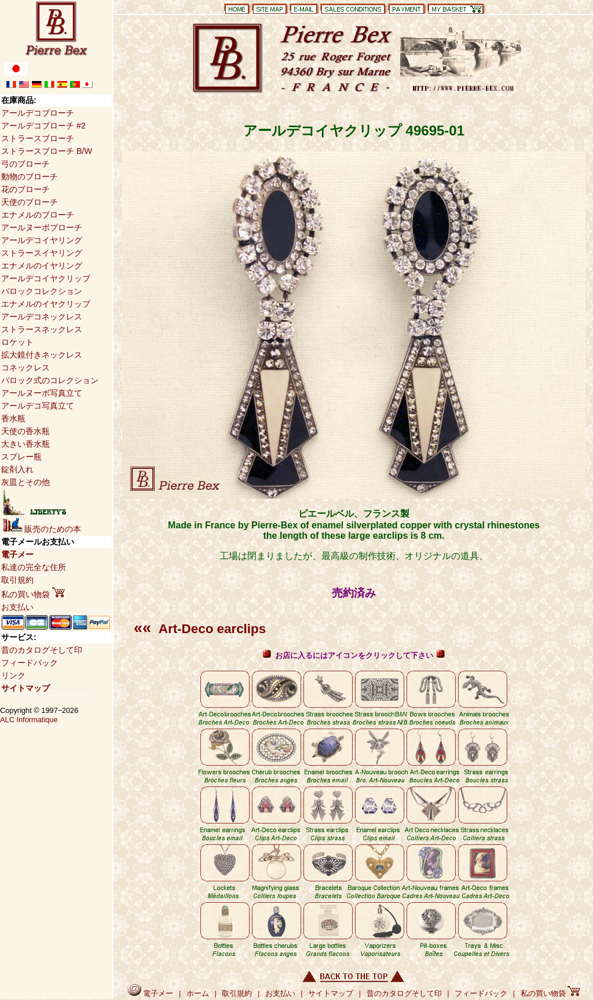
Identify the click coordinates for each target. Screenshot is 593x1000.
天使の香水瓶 (25, 431)
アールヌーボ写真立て (41, 393)
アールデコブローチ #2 (43, 125)
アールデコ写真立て (37, 405)
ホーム (197, 993)
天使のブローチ (29, 202)
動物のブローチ (29, 176)
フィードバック (29, 662)
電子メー (17, 554)
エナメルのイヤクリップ (45, 303)
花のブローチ (25, 189)
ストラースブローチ (37, 138)
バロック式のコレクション (49, 380)
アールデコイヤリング (41, 240)
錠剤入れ (17, 469)
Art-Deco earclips (200, 629)
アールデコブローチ (37, 112)
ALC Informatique (29, 719)
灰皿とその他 (25, 482)
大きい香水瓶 (25, 443)
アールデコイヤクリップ (45, 278)
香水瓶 (13, 418)
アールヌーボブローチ (41, 227)
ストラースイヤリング (41, 253)
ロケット (17, 342)
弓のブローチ (25, 163)
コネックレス (25, 367)
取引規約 (17, 579)
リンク (13, 675)
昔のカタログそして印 (41, 650)
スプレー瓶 (21, 456)
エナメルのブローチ (37, 214)
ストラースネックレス (41, 329)
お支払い (17, 607)
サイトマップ (25, 688)
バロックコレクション (41, 291)
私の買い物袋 (33, 594)
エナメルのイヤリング (41, 265)
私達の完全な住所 (33, 567)
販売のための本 (42, 529)
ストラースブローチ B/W (46, 151)
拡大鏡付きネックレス (41, 354)
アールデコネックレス (41, 316)
